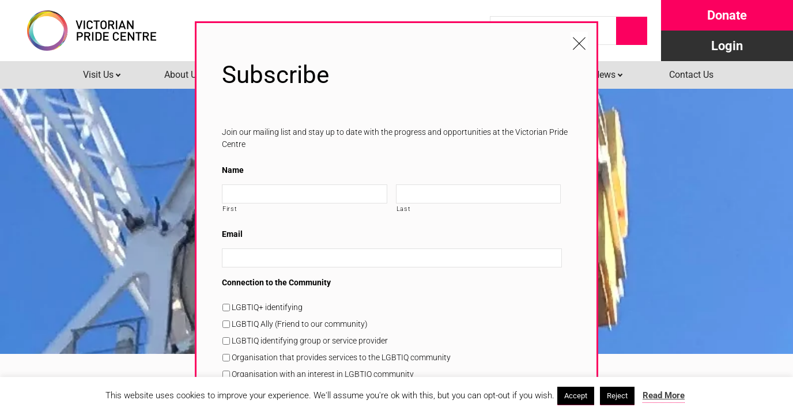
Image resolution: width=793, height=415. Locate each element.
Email (232, 234)
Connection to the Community (276, 282)
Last (403, 209)
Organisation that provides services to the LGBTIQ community (341, 357)
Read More (664, 395)
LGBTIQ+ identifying (267, 307)
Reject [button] (617, 395)
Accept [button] (575, 395)
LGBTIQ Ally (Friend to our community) (300, 324)
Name (233, 170)
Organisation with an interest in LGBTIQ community (323, 374)
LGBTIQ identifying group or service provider (310, 340)
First (229, 209)
